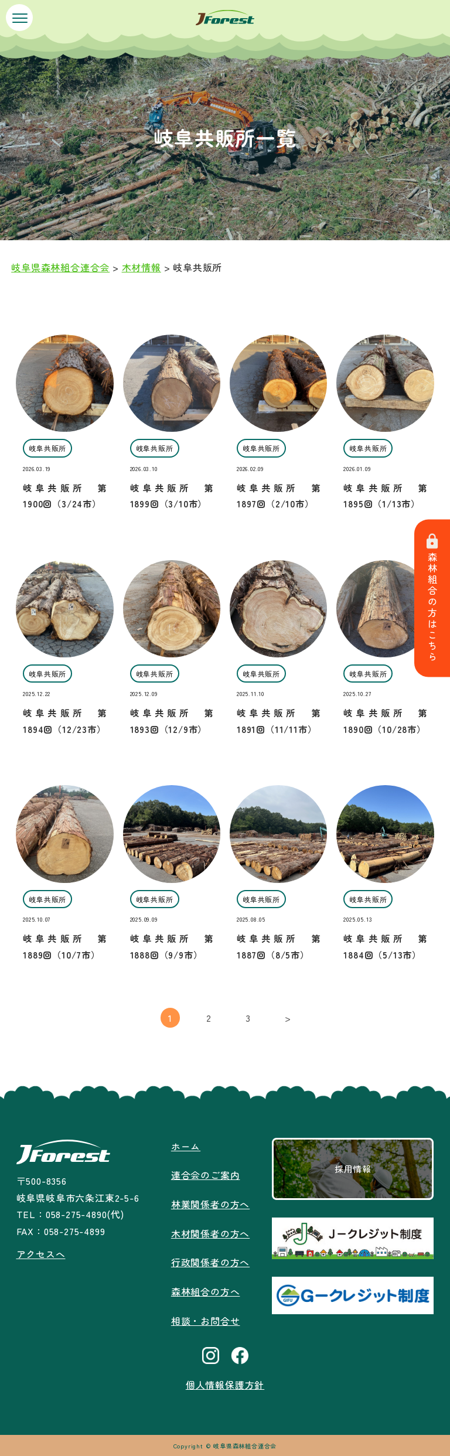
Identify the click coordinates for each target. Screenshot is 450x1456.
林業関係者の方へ (210, 1203)
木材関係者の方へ (210, 1232)
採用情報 (353, 1169)
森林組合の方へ (205, 1289)
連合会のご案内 (205, 1175)
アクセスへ (40, 1254)
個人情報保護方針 (225, 1382)
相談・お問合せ (205, 1318)
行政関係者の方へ (210, 1260)
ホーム (185, 1146)
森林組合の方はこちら (432, 598)
